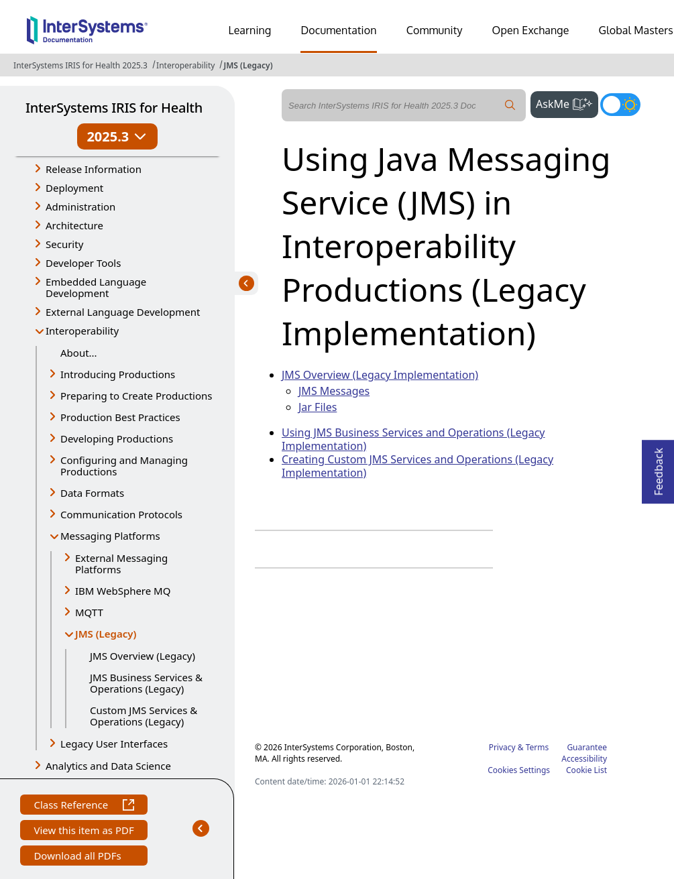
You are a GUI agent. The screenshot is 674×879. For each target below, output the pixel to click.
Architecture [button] (74, 225)
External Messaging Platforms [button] (121, 563)
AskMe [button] (567, 102)
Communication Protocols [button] (121, 514)
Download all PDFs (79, 857)
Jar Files (317, 407)
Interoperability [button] (82, 330)
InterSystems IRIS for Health (114, 108)
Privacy (502, 747)
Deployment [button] (74, 187)
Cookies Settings (519, 770)
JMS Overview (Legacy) (142, 655)
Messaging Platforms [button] (110, 535)
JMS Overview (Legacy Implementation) (380, 374)
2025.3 (117, 136)
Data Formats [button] (92, 493)
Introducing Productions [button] (117, 374)
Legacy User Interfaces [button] (114, 743)
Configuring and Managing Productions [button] (124, 465)
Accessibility (584, 758)
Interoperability (185, 65)
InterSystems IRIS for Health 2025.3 (80, 65)
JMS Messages (334, 391)
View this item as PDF (83, 831)
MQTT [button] (89, 612)
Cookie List (586, 770)
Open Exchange (530, 30)
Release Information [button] (94, 169)
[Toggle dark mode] (620, 104)
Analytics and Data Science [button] (108, 765)
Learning (250, 30)
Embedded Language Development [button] (96, 287)
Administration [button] (80, 206)
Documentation (338, 30)
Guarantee (587, 747)
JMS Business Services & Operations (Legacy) (146, 682)
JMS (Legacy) (247, 65)
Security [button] (64, 244)
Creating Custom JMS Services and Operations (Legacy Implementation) (417, 466)
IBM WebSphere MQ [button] (122, 590)
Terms (537, 747)
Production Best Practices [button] (120, 417)
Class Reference (83, 806)
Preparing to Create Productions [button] (136, 395)
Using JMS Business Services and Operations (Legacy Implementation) (413, 439)
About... (78, 352)
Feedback (658, 467)
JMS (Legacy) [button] (109, 634)
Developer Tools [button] (83, 263)
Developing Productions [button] (116, 438)
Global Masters (636, 30)
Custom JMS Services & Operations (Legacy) (143, 715)
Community (434, 30)
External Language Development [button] (123, 311)
